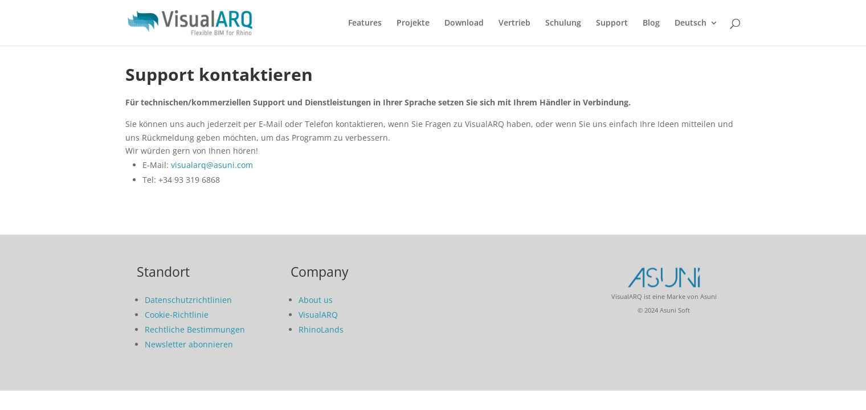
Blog (651, 23)
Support (612, 23)
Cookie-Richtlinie (177, 314)
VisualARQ (318, 314)
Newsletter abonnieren (189, 344)
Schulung (563, 23)
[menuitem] (696, 32)
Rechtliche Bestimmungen (195, 329)
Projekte (413, 23)
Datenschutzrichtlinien (188, 299)
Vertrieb (514, 23)
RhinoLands (321, 329)
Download (464, 23)
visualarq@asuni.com (212, 164)
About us (316, 299)
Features (365, 23)
